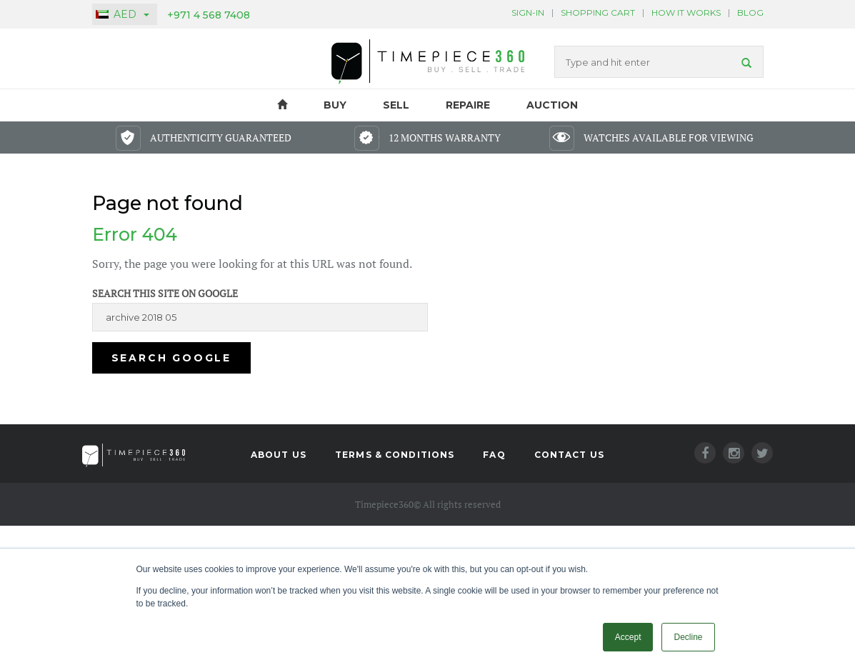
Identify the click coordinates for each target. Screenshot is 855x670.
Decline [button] (688, 637)
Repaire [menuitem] (468, 105)
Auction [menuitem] (552, 105)
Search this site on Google (165, 293)
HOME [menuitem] (282, 105)
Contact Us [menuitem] (569, 454)
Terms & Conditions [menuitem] (394, 454)
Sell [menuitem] (396, 105)
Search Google (171, 357)
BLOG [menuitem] (750, 12)
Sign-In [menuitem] (527, 12)
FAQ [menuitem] (494, 454)
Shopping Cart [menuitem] (598, 12)
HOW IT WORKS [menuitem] (686, 12)
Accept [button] (628, 637)
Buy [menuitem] (335, 105)
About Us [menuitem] (278, 454)
